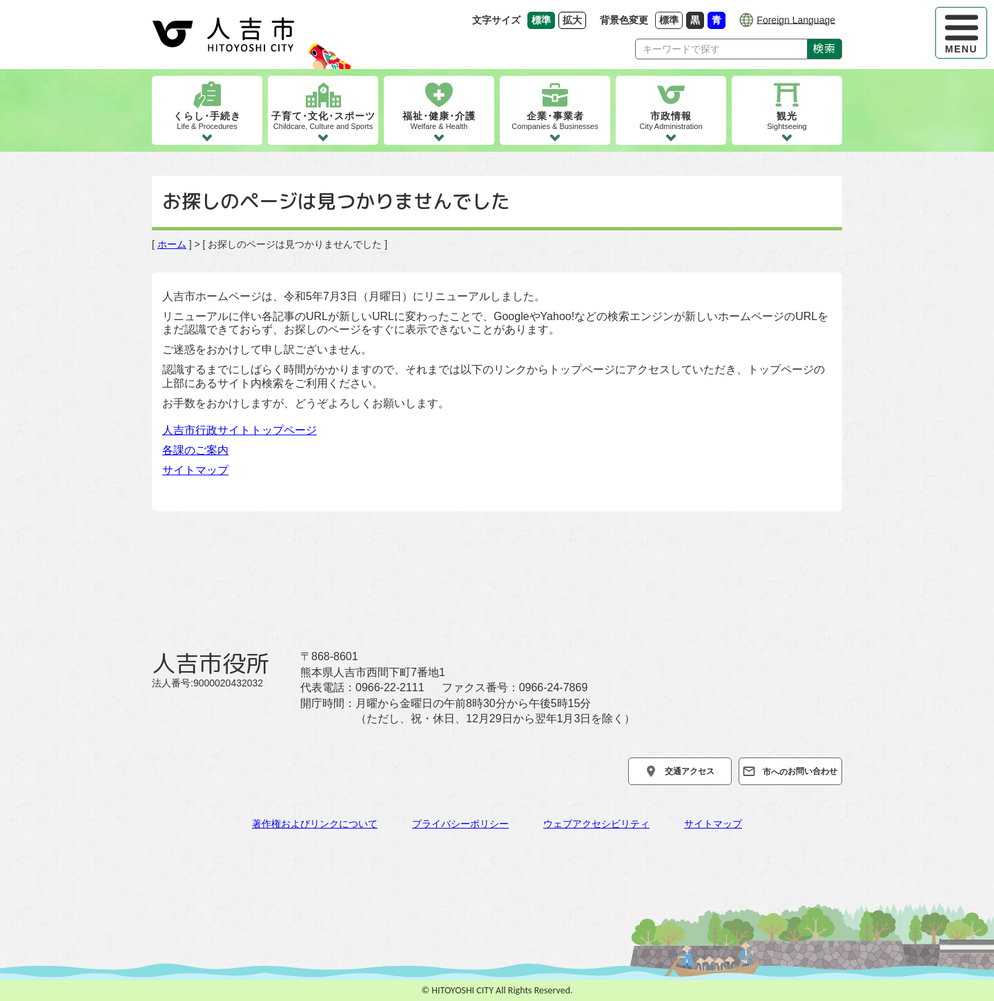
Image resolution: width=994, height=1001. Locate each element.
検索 (824, 48)
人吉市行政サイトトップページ (239, 430)
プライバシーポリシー (460, 823)
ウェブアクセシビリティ (596, 823)
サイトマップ (195, 470)
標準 (671, 20)
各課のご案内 (195, 450)
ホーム (171, 244)
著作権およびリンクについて (315, 823)
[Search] (721, 49)
